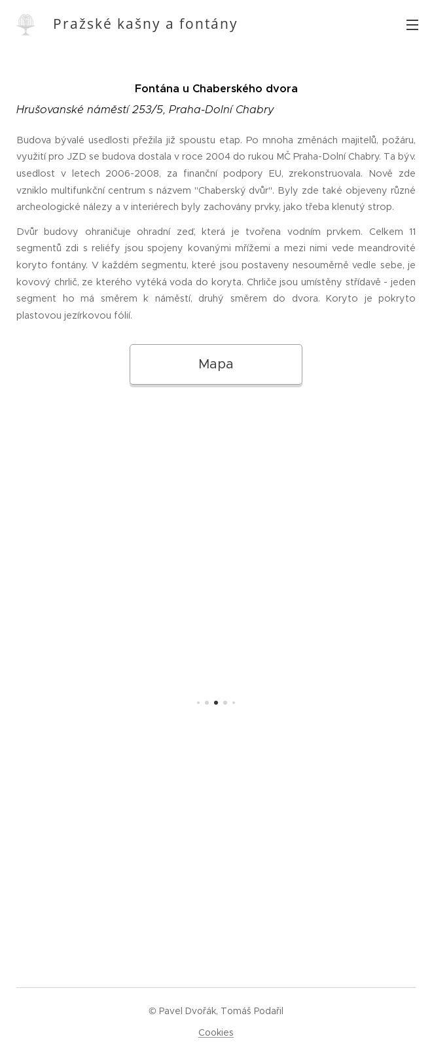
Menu (412, 25)
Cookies (216, 1032)
